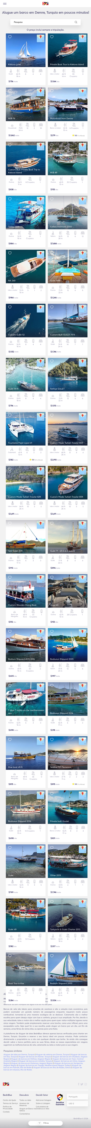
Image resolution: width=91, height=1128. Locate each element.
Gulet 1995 (55, 280)
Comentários (24, 1114)
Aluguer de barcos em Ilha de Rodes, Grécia (52, 1067)
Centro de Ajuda (9, 1100)
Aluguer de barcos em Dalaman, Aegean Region (32, 1063)
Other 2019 (55, 875)
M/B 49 (53, 172)
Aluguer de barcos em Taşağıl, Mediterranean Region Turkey (44, 1065)
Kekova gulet (14, 64)
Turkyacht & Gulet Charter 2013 (65, 929)
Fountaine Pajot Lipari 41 (20, 443)
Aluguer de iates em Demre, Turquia (19, 1054)
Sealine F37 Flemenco (60, 767)
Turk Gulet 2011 (15, 551)
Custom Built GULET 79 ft (62, 334)
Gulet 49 (12, 929)
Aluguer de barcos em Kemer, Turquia (35, 1056)
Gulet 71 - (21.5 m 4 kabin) (62, 551)
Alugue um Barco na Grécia (27, 1109)
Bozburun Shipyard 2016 (19, 821)
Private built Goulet (59, 821)
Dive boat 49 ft (15, 767)
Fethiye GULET (57, 388)
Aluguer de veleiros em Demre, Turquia (52, 1054)
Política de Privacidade (8, 1107)
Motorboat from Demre (61, 118)
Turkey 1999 (13, 226)
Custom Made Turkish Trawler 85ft (66, 443)
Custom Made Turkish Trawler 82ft (24, 496)
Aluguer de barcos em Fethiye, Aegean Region (31, 1059)
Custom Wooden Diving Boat (22, 605)
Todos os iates (25, 1100)
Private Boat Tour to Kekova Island (67, 64)
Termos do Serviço (10, 1103)
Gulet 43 (54, 605)
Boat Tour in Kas (16, 983)
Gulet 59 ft (13, 388)
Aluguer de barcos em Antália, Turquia (35, 1061)
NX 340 (11, 280)
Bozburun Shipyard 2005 (62, 659)
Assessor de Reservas (24, 1104)
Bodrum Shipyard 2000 (61, 983)
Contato (6, 1112)
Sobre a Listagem (43, 1103)
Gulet (10, 875)
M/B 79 (11, 118)
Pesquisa (45, 22)
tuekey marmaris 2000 (61, 226)
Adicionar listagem (43, 1100)
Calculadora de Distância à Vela (42, 1107)
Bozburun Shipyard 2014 (61, 713)
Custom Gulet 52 (16, 334)
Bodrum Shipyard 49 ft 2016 (21, 659)
